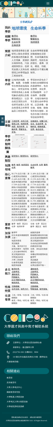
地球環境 (19, 28)
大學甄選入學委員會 (15, 397)
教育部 (9, 378)
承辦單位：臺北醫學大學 (23, 347)
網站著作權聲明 (36, 417)
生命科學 (38, 28)
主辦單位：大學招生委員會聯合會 (27, 343)
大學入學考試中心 (14, 387)
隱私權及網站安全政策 (19, 417)
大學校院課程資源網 (15, 406)
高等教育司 (11, 383)
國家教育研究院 (13, 392)
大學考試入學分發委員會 (17, 402)
